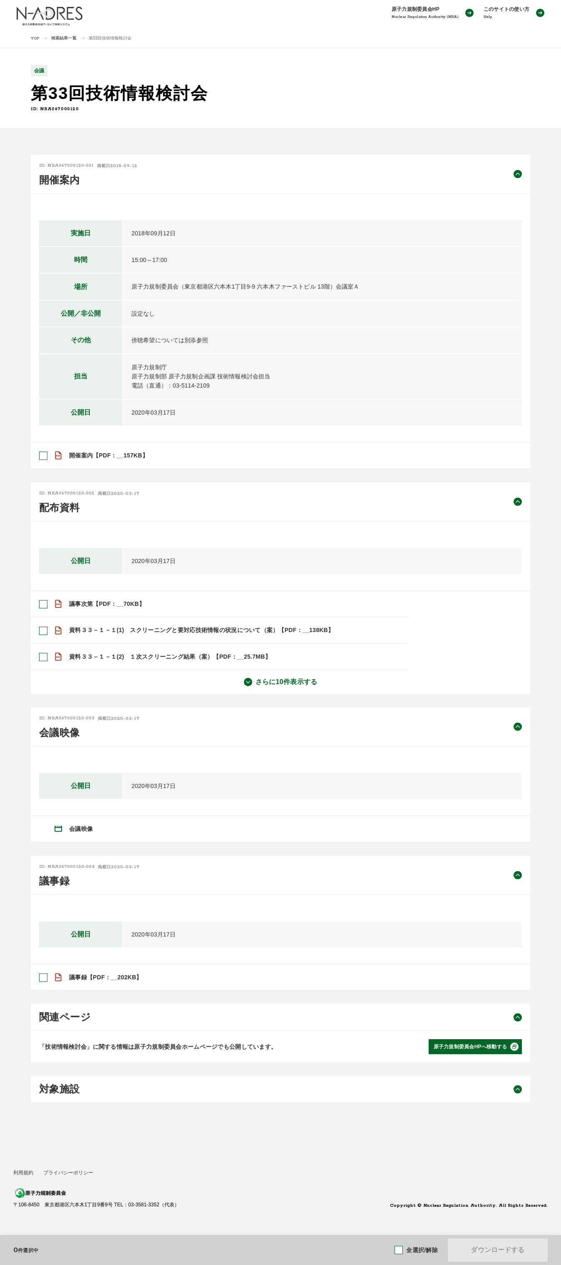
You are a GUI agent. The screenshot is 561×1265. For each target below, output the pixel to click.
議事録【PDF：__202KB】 (105, 977)
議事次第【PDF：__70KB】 (107, 603)
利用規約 (23, 1173)
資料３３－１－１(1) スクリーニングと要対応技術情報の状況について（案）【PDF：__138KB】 (201, 630)
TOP (35, 38)
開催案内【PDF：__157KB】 (108, 455)
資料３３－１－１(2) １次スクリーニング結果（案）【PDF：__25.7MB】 (170, 656)
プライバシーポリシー (68, 1173)
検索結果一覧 (64, 38)
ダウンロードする (497, 1249)
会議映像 (81, 828)
